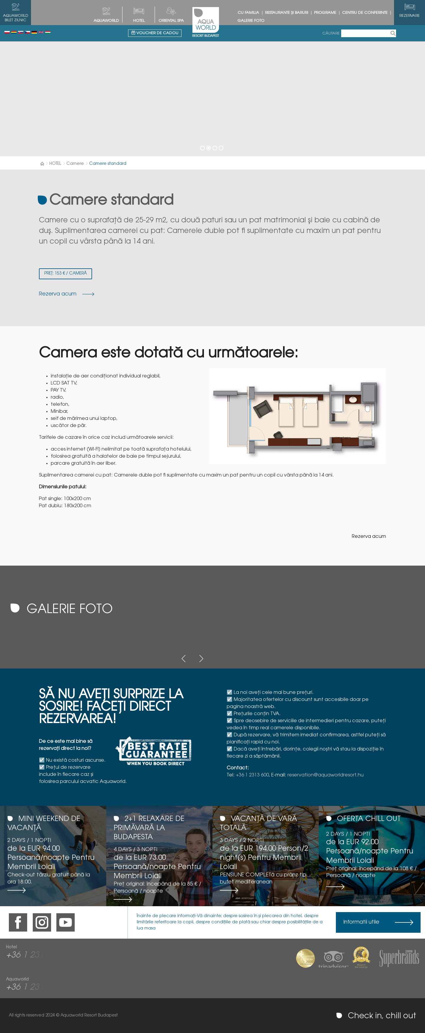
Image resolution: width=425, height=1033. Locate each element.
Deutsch (34, 32)
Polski (7, 32)
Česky (27, 32)
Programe (325, 13)
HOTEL (139, 21)
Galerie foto (251, 21)
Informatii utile (361, 922)
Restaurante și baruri (286, 13)
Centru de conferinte (365, 13)
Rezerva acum (369, 536)
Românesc (14, 32)
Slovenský (20, 32)
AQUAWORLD (106, 21)
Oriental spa (171, 21)
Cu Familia (248, 13)
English (41, 32)
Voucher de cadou (154, 33)
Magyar (47, 32)
